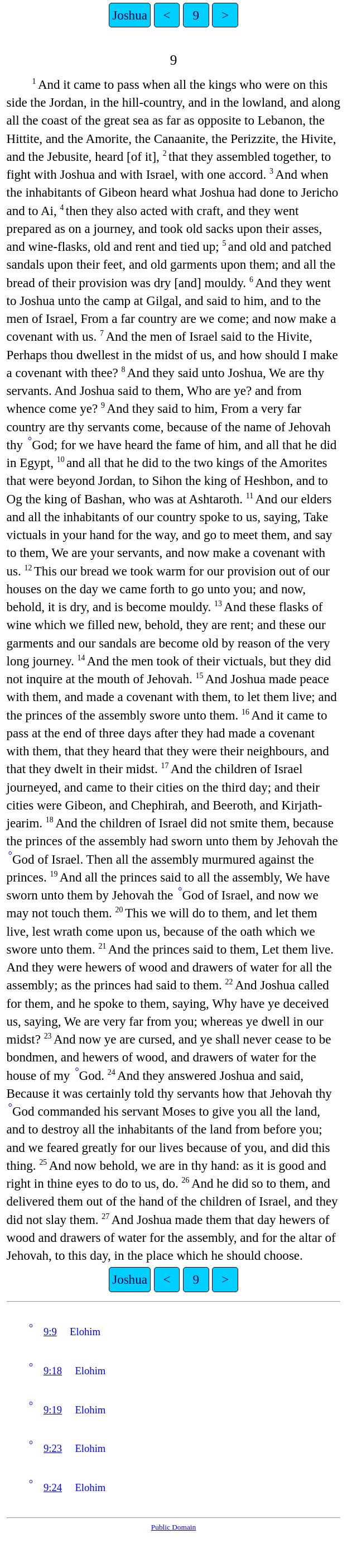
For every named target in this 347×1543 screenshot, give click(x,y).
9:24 (53, 1487)
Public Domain (173, 1527)
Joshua (129, 15)
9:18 (53, 1371)
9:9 (50, 1331)
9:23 (53, 1448)
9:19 (53, 1410)
